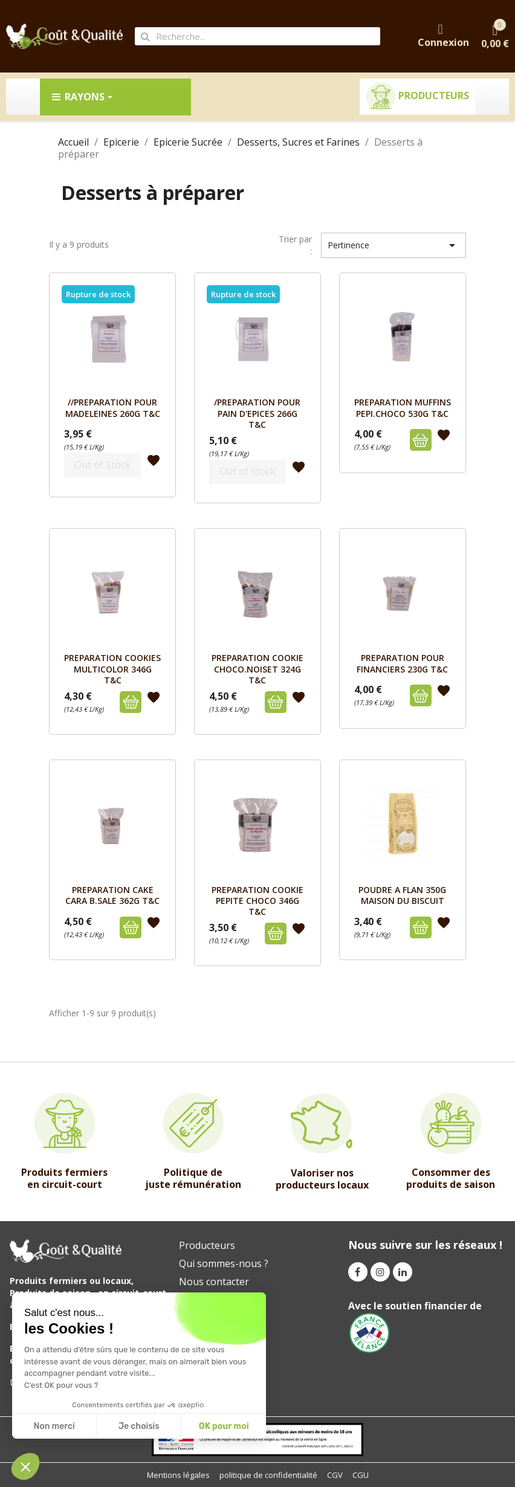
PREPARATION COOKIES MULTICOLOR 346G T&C (112, 669)
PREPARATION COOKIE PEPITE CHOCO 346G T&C (257, 901)
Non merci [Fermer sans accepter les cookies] (53, 1426)
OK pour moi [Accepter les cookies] (224, 1426)
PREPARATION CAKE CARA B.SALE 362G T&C (112, 895)
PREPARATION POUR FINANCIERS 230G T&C (402, 663)
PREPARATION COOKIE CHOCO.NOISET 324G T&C (257, 669)
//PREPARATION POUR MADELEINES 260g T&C (112, 407)
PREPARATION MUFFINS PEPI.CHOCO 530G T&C (402, 407)
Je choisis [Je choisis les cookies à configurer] (139, 1426)
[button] (25, 1466)
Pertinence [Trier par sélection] (393, 245)
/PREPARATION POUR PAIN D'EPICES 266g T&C (257, 413)
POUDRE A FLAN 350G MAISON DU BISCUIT (402, 895)
